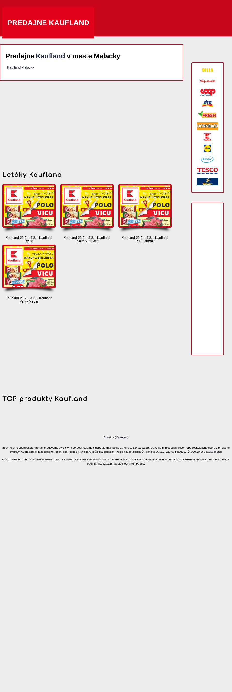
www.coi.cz (214, 451)
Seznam (121, 437)
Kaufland (50, 56)
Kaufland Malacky (20, 67)
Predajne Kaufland (48, 23)
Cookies (109, 437)
